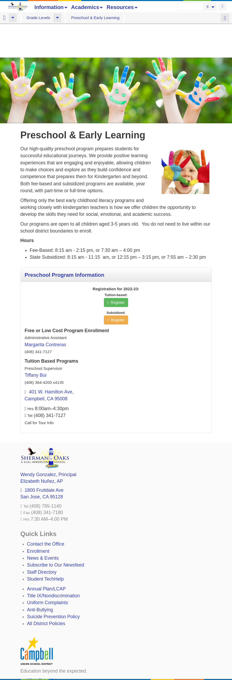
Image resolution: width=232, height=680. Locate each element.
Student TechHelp (45, 544)
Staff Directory (42, 538)
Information (51, 7)
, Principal (48, 440)
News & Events (43, 524)
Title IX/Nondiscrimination (53, 561)
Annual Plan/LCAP (46, 554)
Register (116, 268)
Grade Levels (38, 17)
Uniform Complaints (47, 568)
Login (222, 6)
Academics (87, 7)
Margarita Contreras (45, 310)
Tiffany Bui (36, 341)
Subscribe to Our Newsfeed (55, 530)
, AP (41, 447)
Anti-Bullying (40, 575)
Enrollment (38, 517)
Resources (122, 7)
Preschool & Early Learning (95, 17)
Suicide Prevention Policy (53, 582)
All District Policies (46, 589)
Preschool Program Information (64, 241)
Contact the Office (46, 509)
